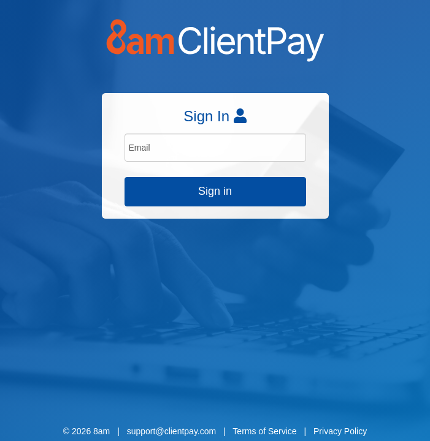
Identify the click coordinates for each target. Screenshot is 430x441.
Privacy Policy (340, 431)
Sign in (215, 191)
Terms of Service (264, 431)
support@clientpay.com (171, 431)
